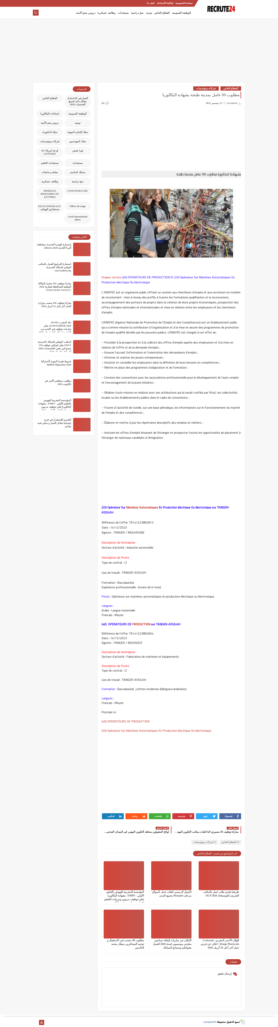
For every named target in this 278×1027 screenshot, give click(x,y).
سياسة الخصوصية (183, 3)
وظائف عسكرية (106, 12)
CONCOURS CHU (77, 190)
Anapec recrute (112, 277)
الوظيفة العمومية (181, 12)
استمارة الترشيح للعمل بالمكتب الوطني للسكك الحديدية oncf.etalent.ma (54, 267)
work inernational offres (77, 218)
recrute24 (208, 1021)
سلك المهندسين (77, 141)
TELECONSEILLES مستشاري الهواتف (49, 208)
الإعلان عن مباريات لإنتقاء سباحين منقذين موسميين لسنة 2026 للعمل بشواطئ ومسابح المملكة (172, 944)
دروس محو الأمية (85, 12)
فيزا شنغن (77, 150)
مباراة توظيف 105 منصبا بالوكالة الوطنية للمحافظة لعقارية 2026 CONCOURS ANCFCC (54, 286)
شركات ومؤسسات (206, 88)
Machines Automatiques (142, 507)
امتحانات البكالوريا (49, 113)
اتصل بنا (150, 3)
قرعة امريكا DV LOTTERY (50, 152)
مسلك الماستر (77, 172)
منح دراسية (137, 12)
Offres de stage (78, 206)
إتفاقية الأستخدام (165, 3)
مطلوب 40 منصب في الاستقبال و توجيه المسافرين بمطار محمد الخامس (125, 944)
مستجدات (123, 12)
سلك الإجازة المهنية (77, 132)
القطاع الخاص (162, 12)
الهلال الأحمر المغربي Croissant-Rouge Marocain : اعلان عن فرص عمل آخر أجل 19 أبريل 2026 (220, 944)
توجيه (149, 12)
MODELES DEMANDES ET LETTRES (50, 193)
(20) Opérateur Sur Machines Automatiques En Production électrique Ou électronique (157, 730)
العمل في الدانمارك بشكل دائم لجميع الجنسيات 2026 (77, 101)
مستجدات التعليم (50, 163)
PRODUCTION (141, 624)
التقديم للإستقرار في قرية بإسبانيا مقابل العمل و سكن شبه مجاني (54, 423)
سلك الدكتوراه (49, 132)
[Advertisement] (139, 52)
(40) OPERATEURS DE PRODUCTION (127, 721)
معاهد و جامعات (50, 172)
